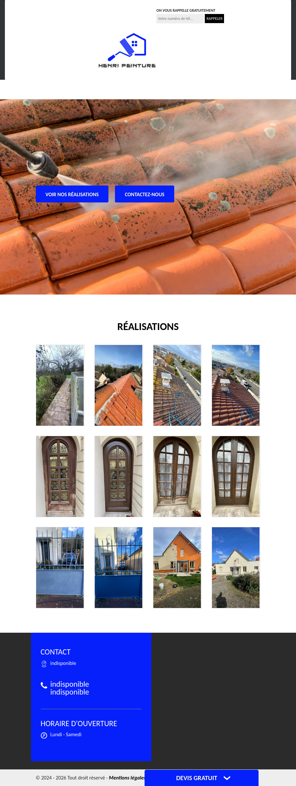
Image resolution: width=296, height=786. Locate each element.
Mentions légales (127, 778)
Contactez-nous (144, 194)
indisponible (84, 8)
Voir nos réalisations (72, 194)
